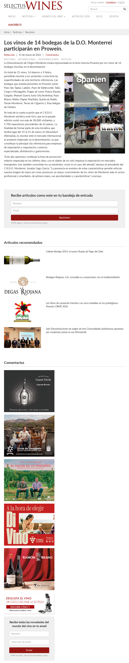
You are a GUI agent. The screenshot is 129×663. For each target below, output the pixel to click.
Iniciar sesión (97, 2)
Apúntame (64, 217)
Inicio (11, 16)
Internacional (27, 59)
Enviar (29, 650)
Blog (99, 16)
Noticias (28, 16)
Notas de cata (81, 16)
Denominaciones (48, 59)
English (121, 2)
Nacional (29, 32)
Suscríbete (15, 24)
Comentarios (52, 54)
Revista (113, 16)
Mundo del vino (53, 16)
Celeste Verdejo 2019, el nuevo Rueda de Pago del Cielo (74, 251)
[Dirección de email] (29, 642)
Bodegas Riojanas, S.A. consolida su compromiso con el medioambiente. (83, 277)
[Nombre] (29, 634)
